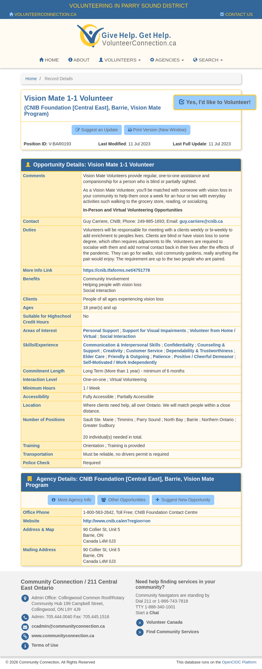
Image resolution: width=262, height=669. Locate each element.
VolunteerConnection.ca (43, 14)
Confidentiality (179, 344)
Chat (154, 612)
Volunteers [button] (120, 59)
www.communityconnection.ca (63, 635)
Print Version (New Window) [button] (157, 129)
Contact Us (236, 14)
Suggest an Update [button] (97, 129)
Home (49, 59)
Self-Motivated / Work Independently (120, 362)
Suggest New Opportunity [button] (183, 499)
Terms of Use (45, 645)
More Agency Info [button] (71, 499)
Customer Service (144, 350)
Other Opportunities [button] (123, 499)
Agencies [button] (167, 59)
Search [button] (208, 59)
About (79, 59)
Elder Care (94, 356)
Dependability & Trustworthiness (199, 350)
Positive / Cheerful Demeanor (204, 356)
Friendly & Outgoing (128, 356)
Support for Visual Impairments (154, 330)
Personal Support (101, 330)
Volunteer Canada (164, 622)
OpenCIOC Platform (239, 662)
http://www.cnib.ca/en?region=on (117, 520)
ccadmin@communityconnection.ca (68, 626)
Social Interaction (118, 336)
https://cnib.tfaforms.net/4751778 (116, 270)
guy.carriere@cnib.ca (201, 221)
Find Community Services (172, 631)
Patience (161, 356)
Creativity (113, 350)
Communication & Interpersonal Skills (122, 344)
